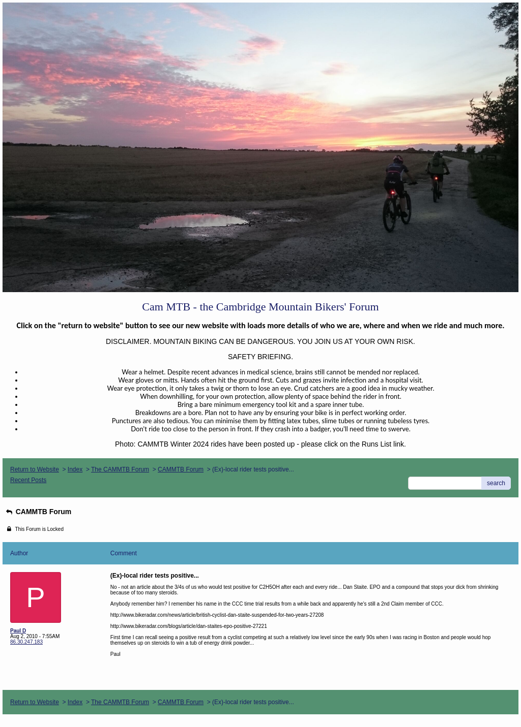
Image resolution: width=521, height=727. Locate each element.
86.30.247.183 (26, 642)
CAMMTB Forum (181, 469)
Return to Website (34, 469)
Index (75, 469)
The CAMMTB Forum (120, 469)
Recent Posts (28, 480)
